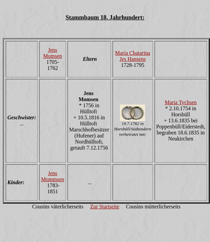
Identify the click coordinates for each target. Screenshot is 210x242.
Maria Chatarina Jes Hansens (132, 56)
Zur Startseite (104, 206)
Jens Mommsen (52, 176)
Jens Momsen (52, 53)
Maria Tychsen (181, 102)
